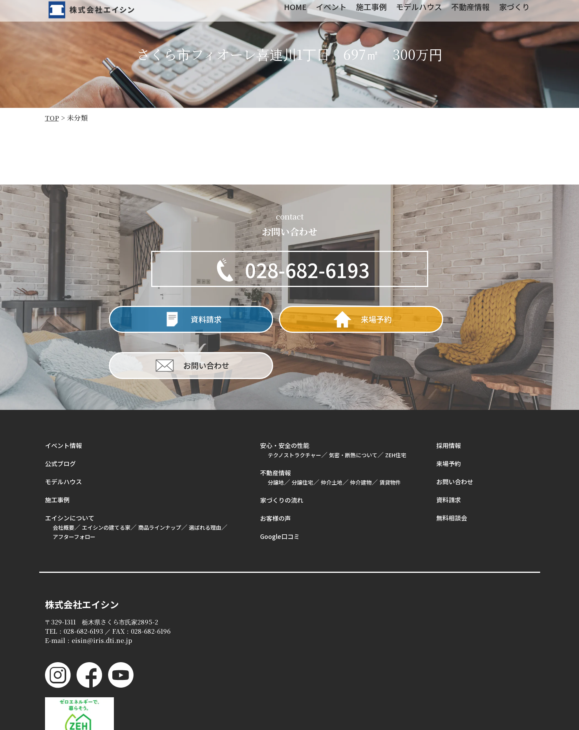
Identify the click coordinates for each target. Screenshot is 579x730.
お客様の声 (275, 474)
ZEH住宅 (395, 411)
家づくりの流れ (281, 456)
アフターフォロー (74, 493)
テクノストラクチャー (294, 411)
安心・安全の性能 (284, 401)
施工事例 (57, 456)
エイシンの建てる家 (106, 484)
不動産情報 (275, 429)
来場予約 (448, 420)
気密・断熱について (353, 411)
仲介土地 (331, 439)
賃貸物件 (390, 439)
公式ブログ (60, 420)
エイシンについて (69, 474)
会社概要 (63, 484)
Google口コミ (280, 492)
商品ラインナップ (159, 484)
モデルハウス (63, 438)
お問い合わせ (454, 438)
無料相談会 (451, 474)
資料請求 (448, 456)
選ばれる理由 (205, 484)
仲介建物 (361, 439)
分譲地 (276, 439)
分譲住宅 (302, 439)
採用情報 (448, 401)
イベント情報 (63, 401)
